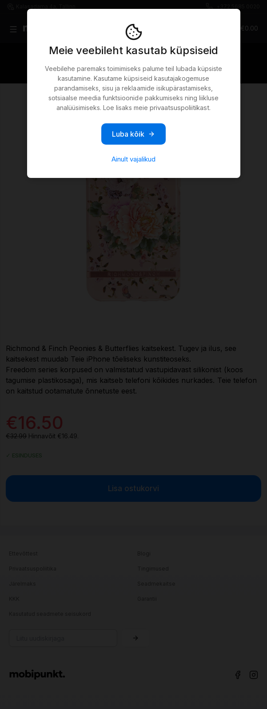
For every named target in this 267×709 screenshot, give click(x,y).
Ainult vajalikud (133, 159)
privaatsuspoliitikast (179, 107)
